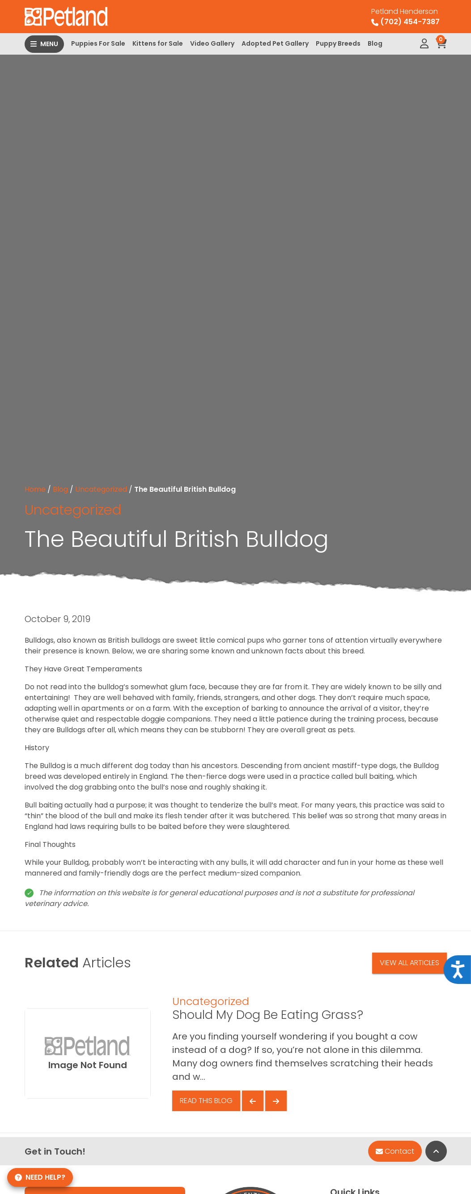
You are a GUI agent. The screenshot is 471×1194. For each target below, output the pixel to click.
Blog (375, 43)
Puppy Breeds (338, 43)
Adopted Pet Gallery (275, 43)
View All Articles (409, 963)
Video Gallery (212, 43)
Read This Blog (206, 1100)
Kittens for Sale (157, 43)
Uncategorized (101, 489)
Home (35, 489)
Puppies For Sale (98, 43)
